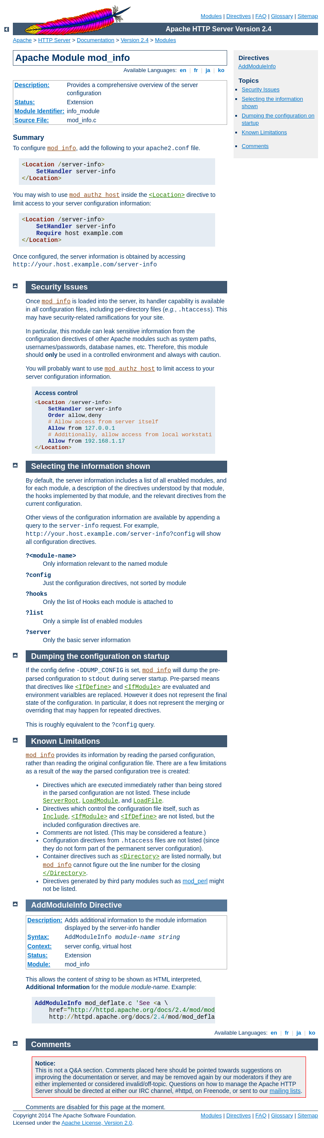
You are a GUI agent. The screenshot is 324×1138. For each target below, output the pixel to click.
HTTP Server (54, 40)
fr (196, 70)
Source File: (32, 120)
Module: (39, 964)
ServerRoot (61, 800)
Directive (106, 905)
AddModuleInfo (257, 66)
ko (221, 70)
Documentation (95, 40)
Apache (22, 40)
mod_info (61, 148)
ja (208, 70)
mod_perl (195, 881)
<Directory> (139, 856)
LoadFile (147, 800)
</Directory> (64, 873)
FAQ (261, 16)
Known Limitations (264, 132)
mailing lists (285, 1090)
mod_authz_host (94, 195)
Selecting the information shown (90, 466)
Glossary (282, 16)
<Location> (167, 195)
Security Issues (260, 89)
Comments (255, 146)
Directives (238, 16)
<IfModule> (142, 687)
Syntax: (38, 936)
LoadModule (100, 800)
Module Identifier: (40, 111)
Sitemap (307, 16)
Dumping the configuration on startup (100, 656)
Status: (25, 102)
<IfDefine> (93, 687)
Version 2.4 (135, 40)
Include (55, 816)
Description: (32, 85)
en (183, 70)
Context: (39, 946)
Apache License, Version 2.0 (96, 1123)
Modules (211, 16)
